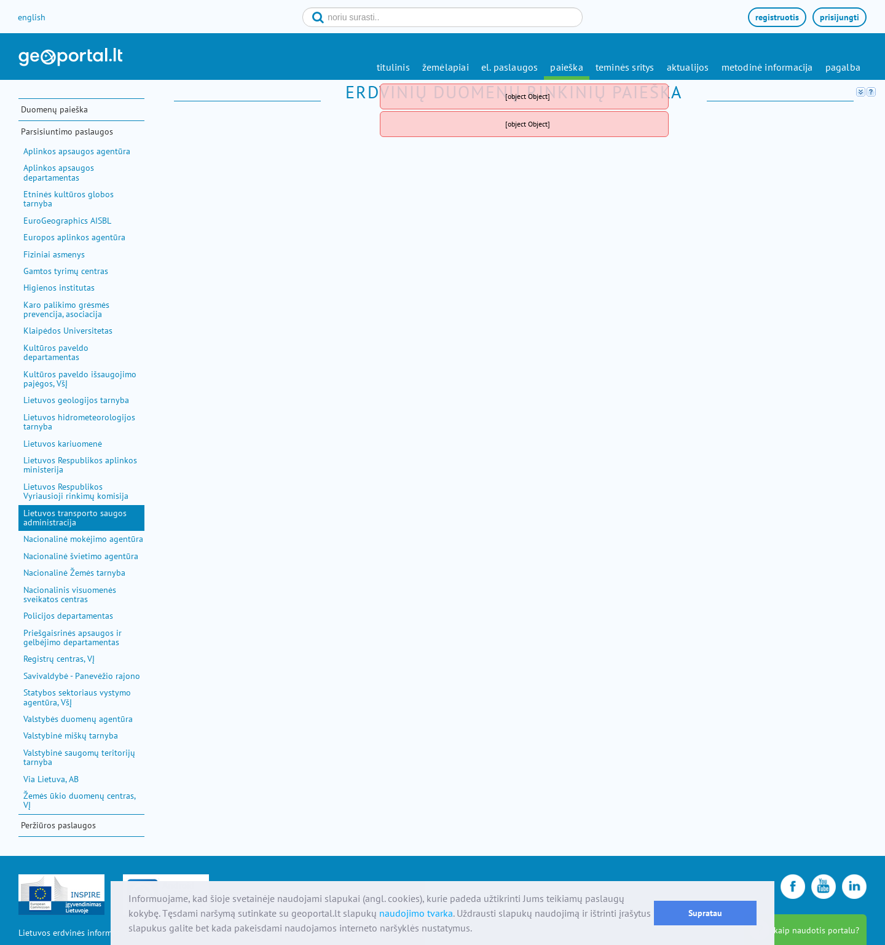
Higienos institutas (59, 287)
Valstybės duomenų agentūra (78, 718)
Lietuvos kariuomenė (62, 443)
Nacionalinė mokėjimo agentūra (83, 538)
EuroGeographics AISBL (67, 220)
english (31, 17)
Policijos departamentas (68, 615)
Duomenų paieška (54, 109)
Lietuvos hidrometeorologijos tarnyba (79, 422)
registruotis (777, 17)
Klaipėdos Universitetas (67, 330)
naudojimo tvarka (416, 913)
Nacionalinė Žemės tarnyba (74, 572)
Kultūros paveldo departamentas (55, 352)
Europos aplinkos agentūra (74, 237)
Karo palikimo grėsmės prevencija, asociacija (66, 309)
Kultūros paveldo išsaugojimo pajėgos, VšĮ (79, 379)
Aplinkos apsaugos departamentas (58, 172)
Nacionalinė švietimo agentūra (80, 556)
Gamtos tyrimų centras (65, 270)
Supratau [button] (705, 913)
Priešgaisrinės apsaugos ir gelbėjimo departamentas (72, 637)
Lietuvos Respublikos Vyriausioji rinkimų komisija (75, 491)
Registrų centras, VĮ (59, 658)
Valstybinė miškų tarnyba (70, 735)
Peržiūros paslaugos (58, 825)
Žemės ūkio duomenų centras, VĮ (79, 800)
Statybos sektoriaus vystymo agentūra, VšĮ (77, 697)
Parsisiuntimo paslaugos (67, 131)
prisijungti (839, 17)
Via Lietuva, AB (51, 779)
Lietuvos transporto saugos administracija (75, 518)
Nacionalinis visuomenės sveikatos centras (69, 594)
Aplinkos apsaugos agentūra (76, 151)
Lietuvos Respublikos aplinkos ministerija (80, 465)
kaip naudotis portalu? (816, 930)
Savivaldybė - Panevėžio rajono (81, 675)
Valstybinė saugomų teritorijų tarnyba (79, 757)
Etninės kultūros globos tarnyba (68, 199)
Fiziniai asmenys (54, 254)
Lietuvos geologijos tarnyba (76, 400)
